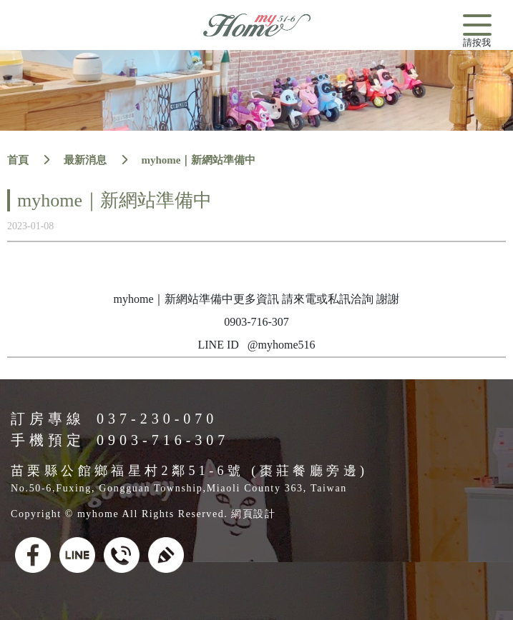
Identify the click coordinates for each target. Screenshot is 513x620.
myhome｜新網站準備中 (199, 160)
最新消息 (85, 160)
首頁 (18, 160)
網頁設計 (253, 514)
